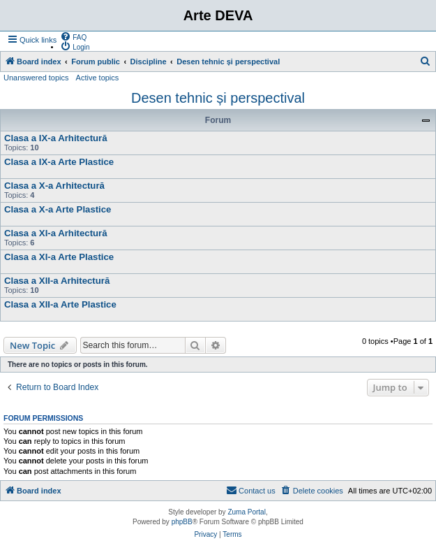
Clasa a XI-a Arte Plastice (59, 257)
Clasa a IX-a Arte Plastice (59, 162)
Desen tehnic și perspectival (218, 98)
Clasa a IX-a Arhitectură (55, 138)
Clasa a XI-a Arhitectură (55, 233)
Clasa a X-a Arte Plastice (57, 209)
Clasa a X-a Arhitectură (54, 185)
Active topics (97, 77)
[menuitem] (73, 36)
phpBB (182, 522)
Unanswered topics (36, 77)
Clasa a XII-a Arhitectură (57, 280)
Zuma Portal (246, 512)
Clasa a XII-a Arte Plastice (60, 304)
